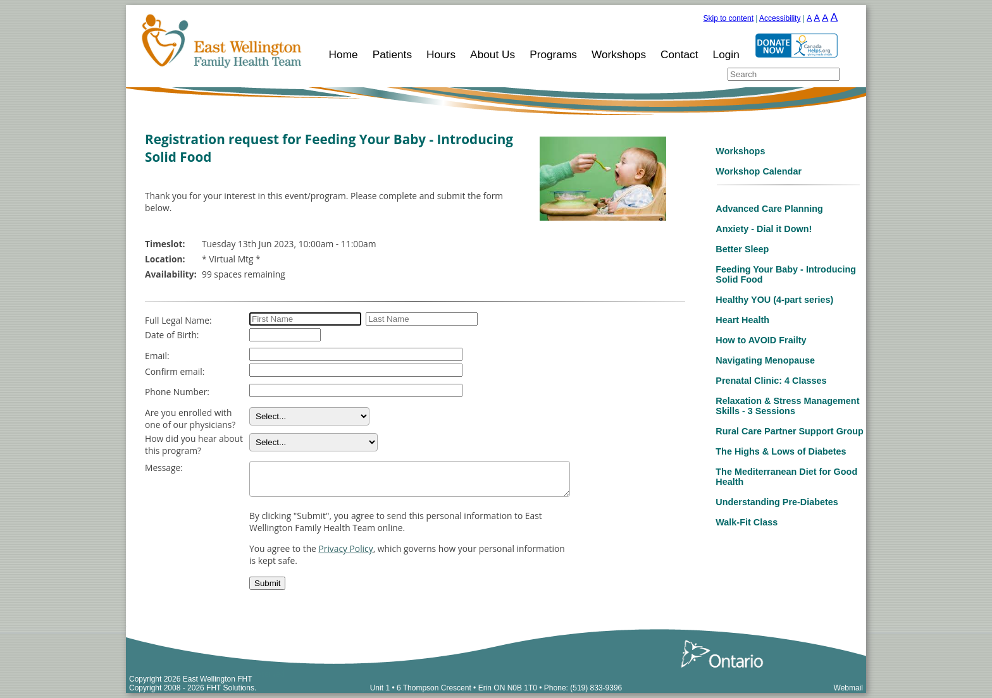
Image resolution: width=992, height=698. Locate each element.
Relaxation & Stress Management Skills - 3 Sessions (787, 406)
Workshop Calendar (759, 171)
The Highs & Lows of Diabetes (781, 451)
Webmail (848, 687)
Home (343, 54)
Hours (441, 54)
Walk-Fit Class (747, 522)
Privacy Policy (345, 548)
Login (726, 54)
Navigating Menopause (765, 360)
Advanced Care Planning (769, 209)
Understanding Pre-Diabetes (777, 502)
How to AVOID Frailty (761, 340)
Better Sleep (742, 249)
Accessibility (779, 18)
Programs (553, 54)
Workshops (619, 54)
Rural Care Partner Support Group (789, 431)
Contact (679, 54)
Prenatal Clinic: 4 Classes (771, 381)
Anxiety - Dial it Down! (764, 229)
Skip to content (728, 18)
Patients (392, 54)
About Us (492, 54)
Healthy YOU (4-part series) (774, 300)
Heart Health (742, 320)
